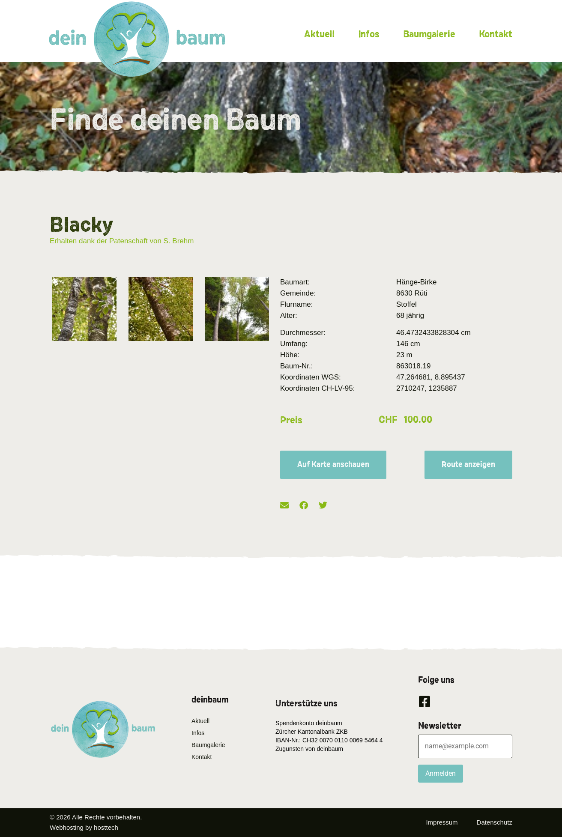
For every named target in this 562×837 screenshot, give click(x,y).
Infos (369, 34)
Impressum (441, 822)
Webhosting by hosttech (84, 827)
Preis (291, 420)
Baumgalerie (429, 34)
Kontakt (495, 34)
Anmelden (440, 773)
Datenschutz (494, 822)
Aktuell (319, 34)
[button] (284, 505)
